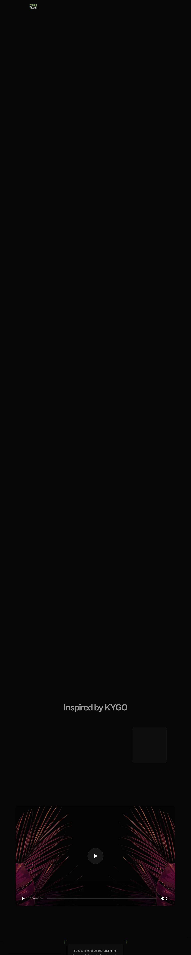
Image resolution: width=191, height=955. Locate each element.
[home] (33, 6)
